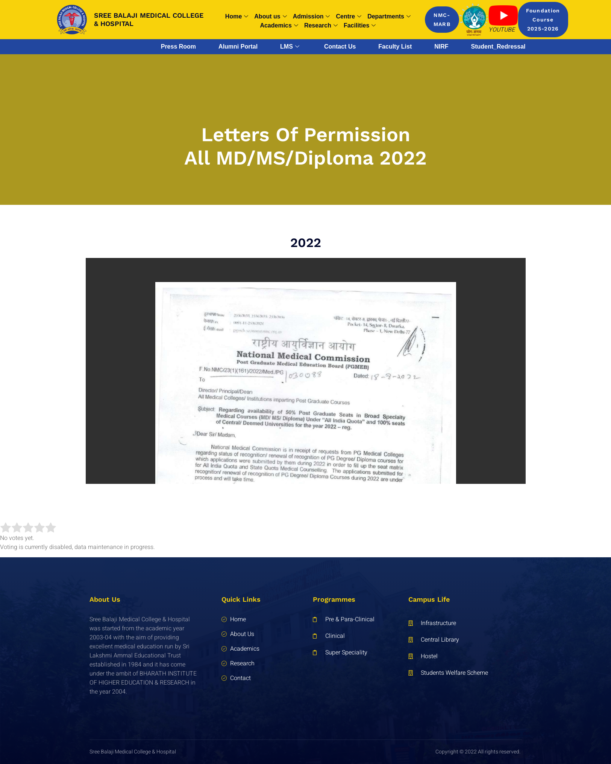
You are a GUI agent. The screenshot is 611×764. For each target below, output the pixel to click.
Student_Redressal (498, 46)
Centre (348, 16)
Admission (311, 16)
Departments (389, 16)
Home (236, 16)
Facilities (360, 25)
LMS (289, 46)
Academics (279, 25)
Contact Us (340, 46)
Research (321, 25)
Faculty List (395, 46)
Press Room (178, 46)
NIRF (441, 46)
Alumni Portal (238, 46)
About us (270, 16)
